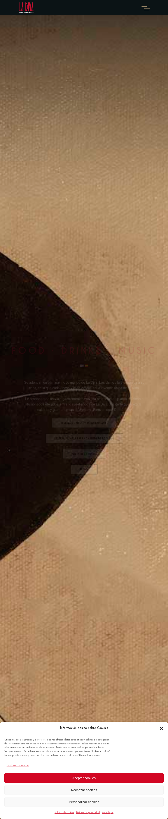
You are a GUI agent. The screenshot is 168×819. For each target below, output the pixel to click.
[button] (161, 728)
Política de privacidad (88, 812)
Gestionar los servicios (18, 765)
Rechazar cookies (84, 790)
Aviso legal (108, 812)
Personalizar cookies (84, 802)
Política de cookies (64, 812)
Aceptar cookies (84, 778)
